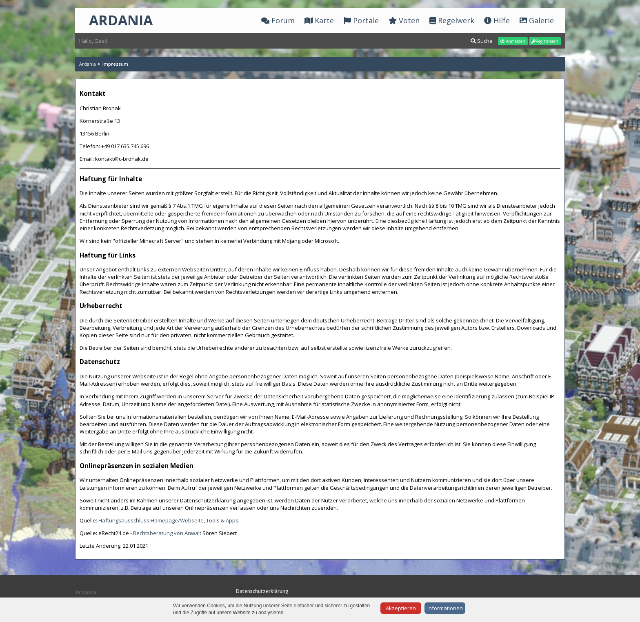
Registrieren (544, 41)
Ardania (87, 64)
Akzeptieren (401, 608)
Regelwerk (451, 20)
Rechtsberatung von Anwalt (167, 533)
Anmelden (512, 41)
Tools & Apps (222, 520)
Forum (278, 20)
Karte (319, 20)
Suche (482, 40)
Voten (404, 20)
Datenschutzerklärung (262, 591)
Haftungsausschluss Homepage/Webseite (151, 520)
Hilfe (497, 20)
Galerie (537, 20)
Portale (361, 20)
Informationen (445, 608)
